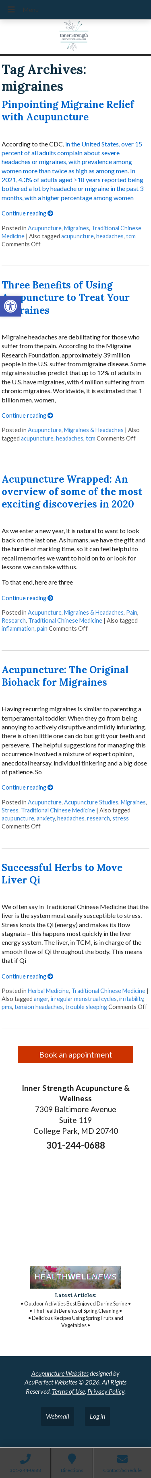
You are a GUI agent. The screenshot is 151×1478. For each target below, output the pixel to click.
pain (42, 628)
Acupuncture (45, 228)
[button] (10, 306)
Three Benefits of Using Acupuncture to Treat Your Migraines (66, 297)
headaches (110, 236)
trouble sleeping (86, 1006)
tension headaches (38, 1006)
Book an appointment (75, 1054)
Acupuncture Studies (91, 802)
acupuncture (77, 236)
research (98, 818)
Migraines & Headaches (94, 429)
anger (41, 998)
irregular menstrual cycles (84, 998)
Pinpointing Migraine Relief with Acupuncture (68, 110)
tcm (131, 236)
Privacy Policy (105, 1391)
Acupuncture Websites (60, 1373)
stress (120, 818)
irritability (131, 998)
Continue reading (27, 213)
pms (7, 1006)
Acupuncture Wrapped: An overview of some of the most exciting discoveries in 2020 (72, 491)
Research (14, 620)
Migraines (76, 228)
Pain (131, 612)
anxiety (46, 818)
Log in (97, 1416)
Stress (10, 810)
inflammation (18, 628)
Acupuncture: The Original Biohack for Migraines (65, 676)
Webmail (57, 1416)
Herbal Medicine (48, 990)
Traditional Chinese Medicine (65, 620)
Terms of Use (68, 1391)
